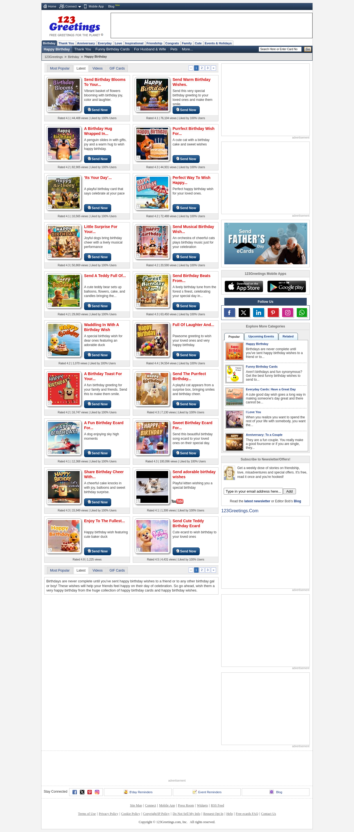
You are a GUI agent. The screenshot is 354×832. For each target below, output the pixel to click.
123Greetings (54, 56)
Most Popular (60, 68)
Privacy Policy (108, 814)
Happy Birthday (57, 49)
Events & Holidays (218, 43)
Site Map (136, 805)
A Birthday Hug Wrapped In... (98, 131)
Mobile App (96, 6)
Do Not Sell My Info (186, 814)
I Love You (253, 412)
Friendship (154, 43)
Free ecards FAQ (247, 814)
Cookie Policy (130, 814)
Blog (111, 6)
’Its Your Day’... (98, 177)
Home (52, 6)
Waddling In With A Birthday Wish (101, 327)
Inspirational (134, 43)
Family (187, 43)
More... (187, 49)
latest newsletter (257, 501)
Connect (71, 6)
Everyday (105, 43)
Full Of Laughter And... (193, 324)
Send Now (98, 110)
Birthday (49, 43)
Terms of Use (87, 814)
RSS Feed (217, 805)
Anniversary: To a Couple (264, 434)
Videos (97, 68)
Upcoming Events (261, 336)
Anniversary (86, 43)
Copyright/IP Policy (156, 814)
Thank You (66, 43)
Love (118, 43)
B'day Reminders (138, 792)
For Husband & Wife (150, 49)
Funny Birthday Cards (112, 49)
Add (289, 491)
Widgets (202, 805)
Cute (198, 43)
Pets (174, 49)
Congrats (172, 43)
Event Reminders (207, 792)
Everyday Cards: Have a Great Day (271, 389)
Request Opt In (213, 814)
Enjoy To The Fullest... (104, 521)
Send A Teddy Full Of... (105, 275)
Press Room (186, 805)
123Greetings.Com (239, 510)
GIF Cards (117, 68)
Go (308, 49)
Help (229, 814)
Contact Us (268, 814)
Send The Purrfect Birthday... (189, 376)
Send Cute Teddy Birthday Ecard (188, 523)
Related (288, 336)
